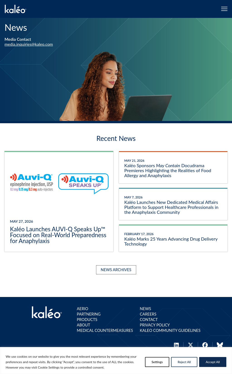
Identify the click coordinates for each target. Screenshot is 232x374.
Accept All (213, 362)
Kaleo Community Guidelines (170, 330)
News (145, 308)
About (83, 325)
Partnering (89, 314)
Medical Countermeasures (105, 330)
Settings (157, 362)
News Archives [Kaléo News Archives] (116, 269)
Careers (148, 314)
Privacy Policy (155, 325)
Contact (149, 319)
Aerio (82, 308)
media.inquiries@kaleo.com (29, 44)
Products (87, 319)
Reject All (184, 362)
